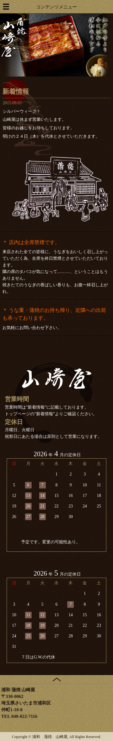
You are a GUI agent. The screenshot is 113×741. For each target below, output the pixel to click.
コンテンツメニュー (56, 6)
